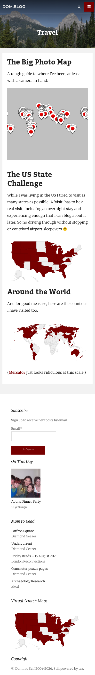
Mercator (17, 372)
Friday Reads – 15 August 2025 (34, 556)
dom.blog (13, 6)
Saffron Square (22, 531)
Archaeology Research (28, 581)
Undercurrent (21, 543)
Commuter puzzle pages (29, 569)
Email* (33, 434)
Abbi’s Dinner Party (26, 501)
